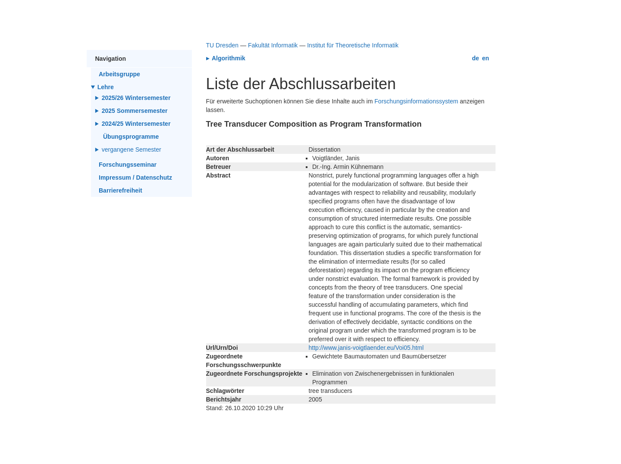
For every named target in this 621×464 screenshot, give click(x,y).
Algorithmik (227, 58)
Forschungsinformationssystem (416, 101)
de (475, 58)
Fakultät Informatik (273, 45)
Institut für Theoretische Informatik (352, 45)
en (485, 58)
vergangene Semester (132, 149)
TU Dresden (222, 45)
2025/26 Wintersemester (136, 97)
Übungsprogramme (131, 136)
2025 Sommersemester (135, 110)
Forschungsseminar (128, 164)
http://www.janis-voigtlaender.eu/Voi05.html (366, 347)
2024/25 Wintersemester (136, 123)
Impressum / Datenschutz (135, 177)
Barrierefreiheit (120, 190)
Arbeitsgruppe (119, 74)
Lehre (105, 87)
